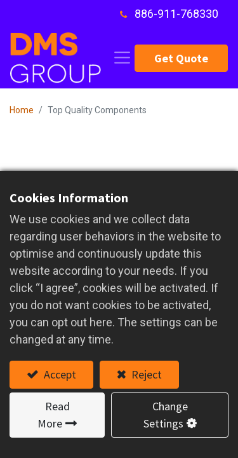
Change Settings (165, 415)
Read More (53, 415)
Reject (145, 374)
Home (22, 110)
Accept (58, 374)
